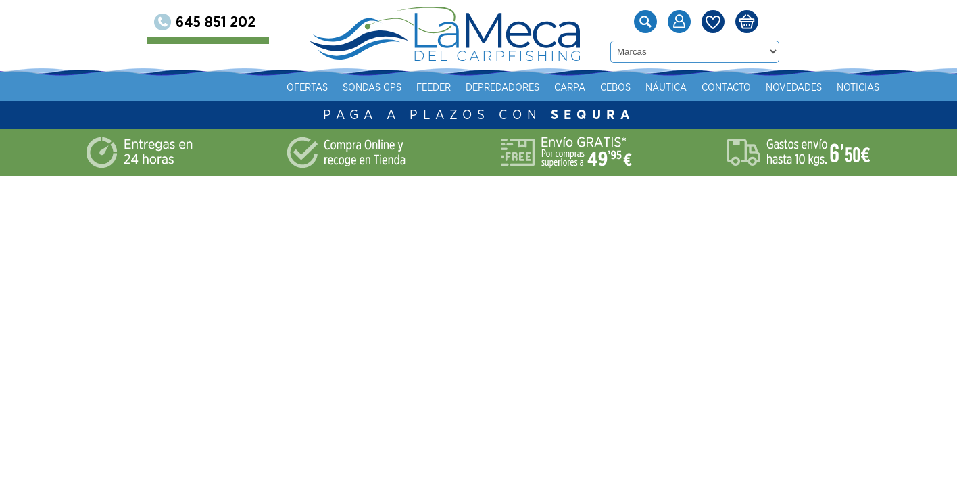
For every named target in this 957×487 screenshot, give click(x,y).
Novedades (794, 88)
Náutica (666, 88)
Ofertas (307, 88)
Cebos (615, 88)
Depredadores (502, 88)
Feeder (433, 88)
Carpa (569, 88)
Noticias (858, 88)
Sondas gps (372, 88)
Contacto (726, 88)
